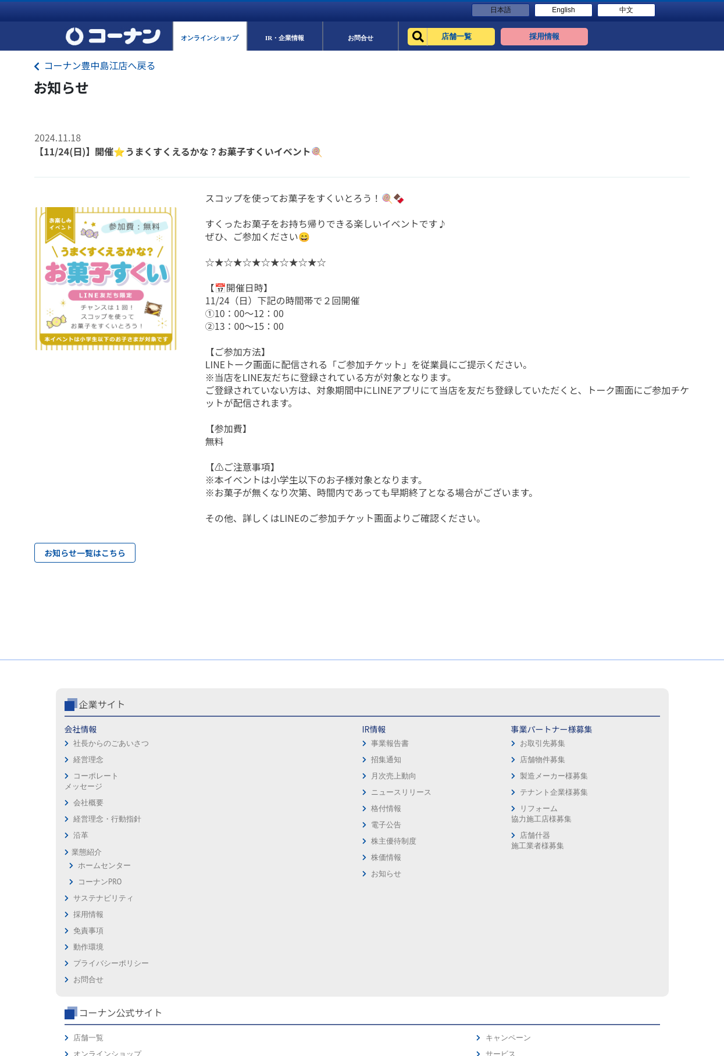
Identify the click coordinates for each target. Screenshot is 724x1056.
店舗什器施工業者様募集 (286, 889)
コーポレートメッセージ (92, 830)
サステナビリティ (103, 947)
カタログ (609, 811)
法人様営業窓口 (508, 811)
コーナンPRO (100, 931)
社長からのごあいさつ (111, 792)
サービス (609, 794)
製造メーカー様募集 (303, 825)
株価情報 (186, 906)
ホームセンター (104, 914)
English (563, 10)
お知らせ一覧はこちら (85, 553)
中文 (626, 10)
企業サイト (102, 753)
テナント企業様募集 (303, 841)
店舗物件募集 (291, 808)
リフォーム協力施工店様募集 (290, 862)
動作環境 (381, 811)
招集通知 (186, 808)
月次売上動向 (193, 825)
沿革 (80, 884)
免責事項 (381, 794)
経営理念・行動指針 (107, 868)
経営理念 (88, 808)
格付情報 (186, 857)
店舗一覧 (497, 778)
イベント (497, 827)
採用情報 (381, 778)
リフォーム (501, 843)
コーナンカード (620, 827)
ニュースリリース (201, 841)
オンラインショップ (516, 794)
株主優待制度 (193, 890)
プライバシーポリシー (404, 827)
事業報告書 (190, 792)
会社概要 (88, 851)
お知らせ (186, 922)
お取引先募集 (291, 792)
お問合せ (381, 843)
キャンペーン (616, 778)
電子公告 (186, 874)
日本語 (500, 10)
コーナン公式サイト (529, 753)
